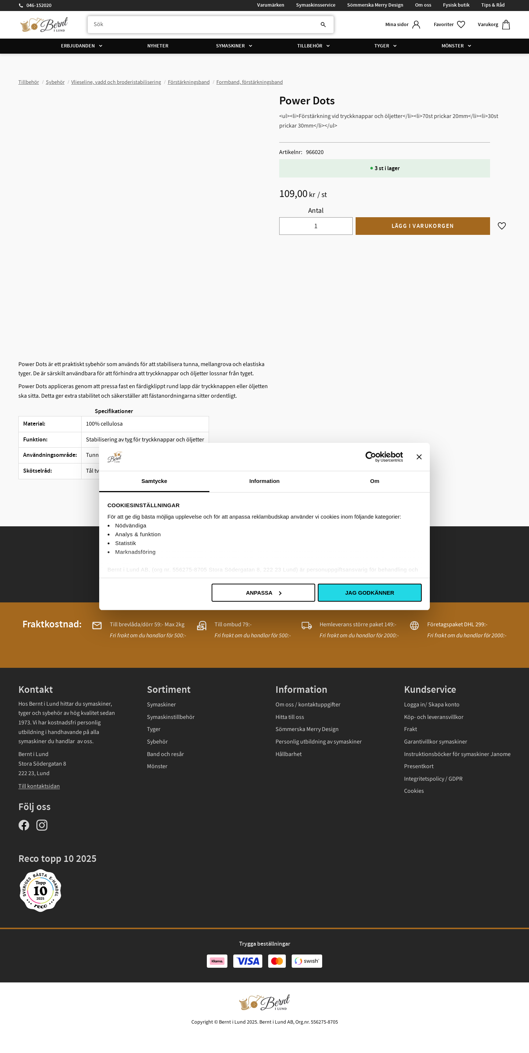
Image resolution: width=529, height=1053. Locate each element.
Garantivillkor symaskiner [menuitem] (435, 742)
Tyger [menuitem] (381, 46)
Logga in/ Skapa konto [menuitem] (432, 705)
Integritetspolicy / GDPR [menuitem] (433, 779)
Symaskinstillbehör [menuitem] (171, 717)
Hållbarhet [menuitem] (289, 754)
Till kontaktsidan (39, 786)
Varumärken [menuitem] (270, 5)
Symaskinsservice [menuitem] (315, 5)
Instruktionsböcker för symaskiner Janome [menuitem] (457, 754)
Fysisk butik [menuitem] (456, 5)
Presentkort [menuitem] (418, 766)
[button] (450, 25)
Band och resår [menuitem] (165, 754)
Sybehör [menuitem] (157, 742)
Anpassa (263, 593)
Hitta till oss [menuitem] (290, 717)
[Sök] (323, 24)
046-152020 (38, 5)
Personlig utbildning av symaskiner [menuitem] (319, 742)
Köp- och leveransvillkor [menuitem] (434, 717)
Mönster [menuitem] (453, 46)
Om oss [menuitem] (423, 5)
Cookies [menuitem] (414, 791)
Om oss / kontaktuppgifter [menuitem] (308, 705)
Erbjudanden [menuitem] (78, 46)
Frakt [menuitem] (410, 729)
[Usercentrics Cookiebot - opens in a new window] (371, 456)
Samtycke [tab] (154, 481)
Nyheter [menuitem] (157, 46)
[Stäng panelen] (419, 456)
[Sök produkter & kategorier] (211, 24)
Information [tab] (264, 481)
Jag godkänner (369, 593)
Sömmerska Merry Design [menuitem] (375, 5)
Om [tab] (374, 481)
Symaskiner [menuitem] (230, 46)
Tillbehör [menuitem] (309, 46)
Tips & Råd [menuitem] (493, 5)
